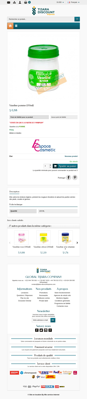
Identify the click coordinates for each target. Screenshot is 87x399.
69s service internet (51, 395)
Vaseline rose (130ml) (21, 247)
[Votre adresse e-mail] (41, 320)
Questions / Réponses (25, 295)
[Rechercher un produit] (41, 19)
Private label (43, 301)
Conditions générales (62, 301)
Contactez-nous (62, 306)
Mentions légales (62, 298)
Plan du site (24, 298)
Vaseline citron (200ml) (43, 247)
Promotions (43, 293)
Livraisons (24, 293)
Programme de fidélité (62, 303)
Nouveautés (43, 295)
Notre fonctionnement (62, 293)
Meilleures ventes (43, 298)
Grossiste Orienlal (24, 301)
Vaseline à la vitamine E (65, 248)
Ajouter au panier (64, 166)
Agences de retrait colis (62, 295)
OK (77, 19)
